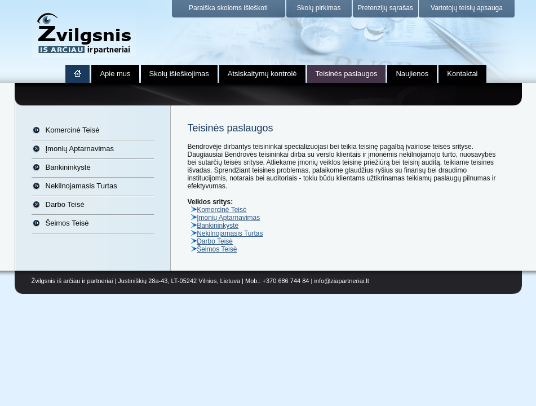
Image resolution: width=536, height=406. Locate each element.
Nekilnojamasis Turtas (81, 186)
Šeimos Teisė (67, 223)
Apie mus (115, 73)
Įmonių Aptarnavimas (80, 148)
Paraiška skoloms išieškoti (228, 8)
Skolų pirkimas (318, 8)
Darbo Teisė (65, 204)
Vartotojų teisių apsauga (467, 8)
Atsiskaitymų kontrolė (262, 73)
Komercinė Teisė (73, 130)
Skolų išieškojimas (179, 73)
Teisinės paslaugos (347, 73)
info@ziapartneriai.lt (341, 280)
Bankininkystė (68, 167)
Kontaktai (462, 73)
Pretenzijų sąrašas (385, 8)
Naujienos (412, 73)
